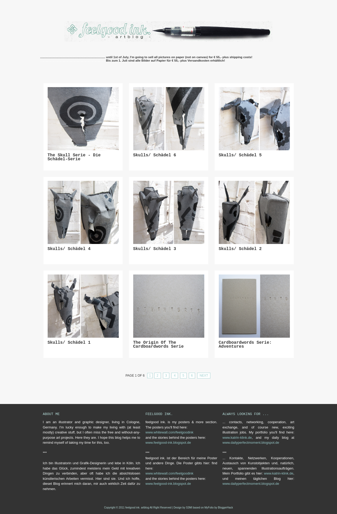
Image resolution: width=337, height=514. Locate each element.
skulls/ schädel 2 (240, 249)
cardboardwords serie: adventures (245, 345)
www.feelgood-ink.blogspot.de (168, 443)
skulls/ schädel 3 (154, 249)
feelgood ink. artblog (137, 507)
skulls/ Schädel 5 (240, 155)
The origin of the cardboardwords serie (158, 345)
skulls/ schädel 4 (69, 249)
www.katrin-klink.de (237, 438)
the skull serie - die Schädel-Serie (74, 157)
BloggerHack (225, 507)
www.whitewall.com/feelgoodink (170, 432)
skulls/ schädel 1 (69, 343)
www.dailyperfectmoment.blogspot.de (250, 443)
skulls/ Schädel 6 (154, 155)
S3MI (189, 507)
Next (204, 375)
